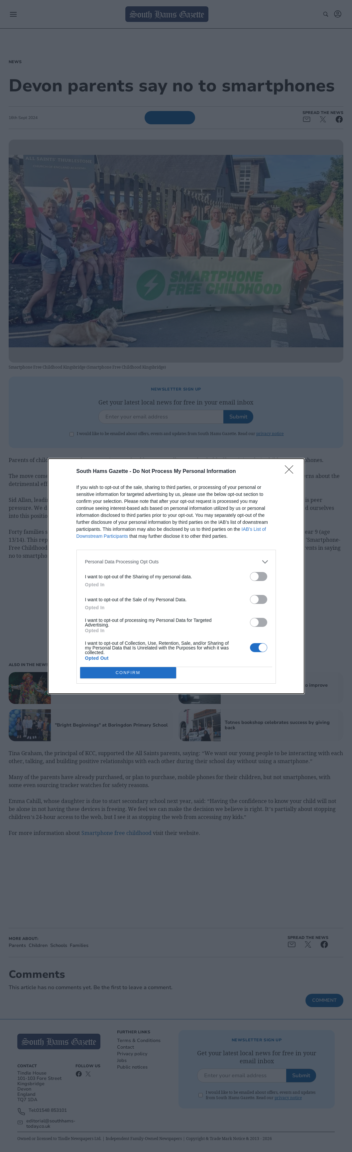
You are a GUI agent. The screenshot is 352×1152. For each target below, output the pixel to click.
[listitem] (176, 561)
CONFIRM (128, 672)
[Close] (291, 471)
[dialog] (176, 576)
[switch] (258, 576)
